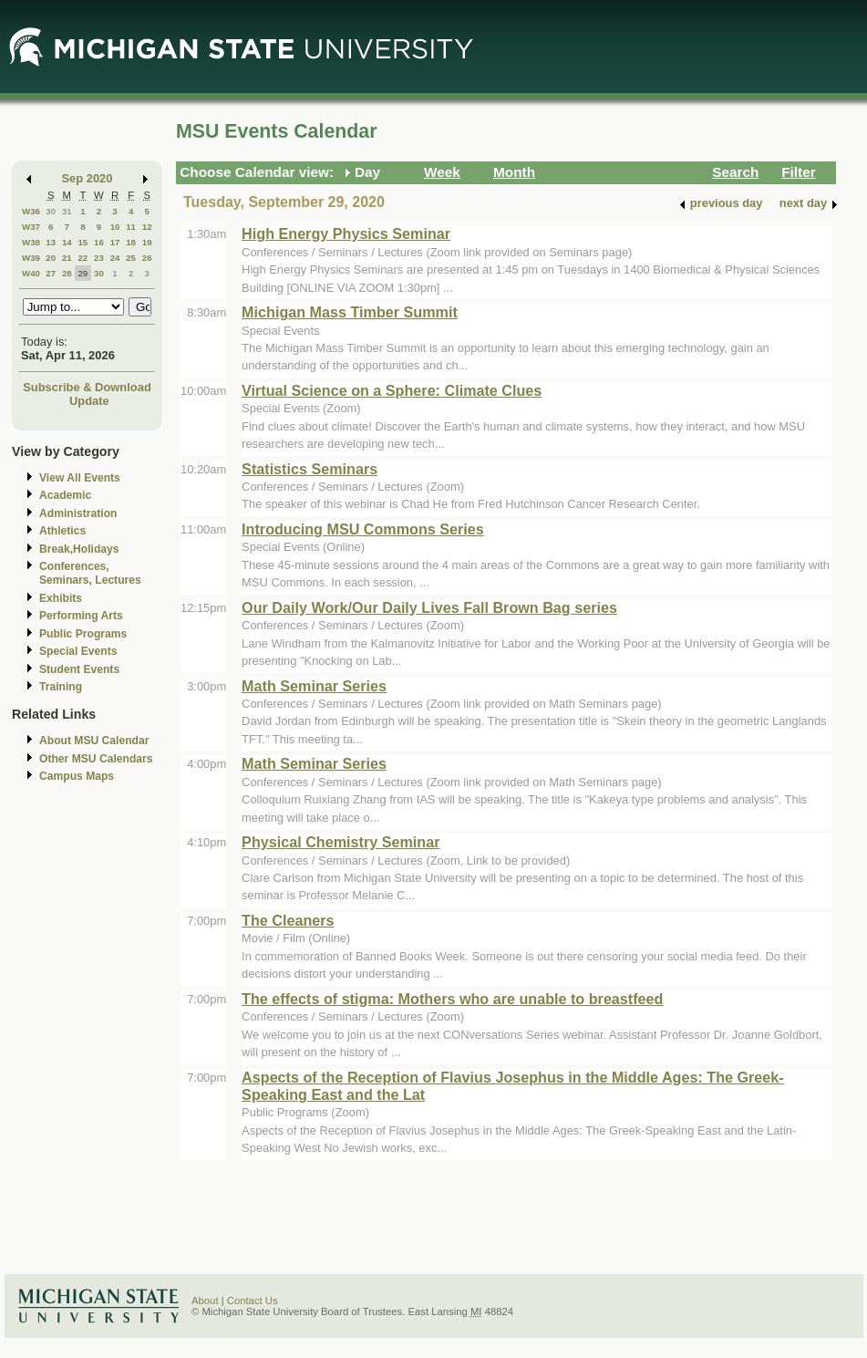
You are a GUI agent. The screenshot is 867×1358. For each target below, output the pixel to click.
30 (51, 211)
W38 (31, 242)
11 (131, 227)
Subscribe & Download (87, 387)
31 (67, 211)
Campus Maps (76, 776)
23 (99, 258)
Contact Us (252, 1300)
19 (147, 242)
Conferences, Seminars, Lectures (90, 573)
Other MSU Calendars (96, 758)
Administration (78, 513)
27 (51, 273)
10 (115, 227)
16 (99, 242)
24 (115, 258)
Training (60, 686)
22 (82, 258)
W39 (31, 258)
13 (51, 242)
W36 (31, 211)
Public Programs (83, 633)
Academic (65, 495)
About (205, 1300)
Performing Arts (81, 615)
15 (82, 242)
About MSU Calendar (94, 740)
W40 (31, 273)
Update (89, 401)
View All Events (79, 478)
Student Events (79, 669)
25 (131, 258)
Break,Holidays (79, 549)
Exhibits (60, 598)
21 (67, 258)
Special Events (78, 651)
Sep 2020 (87, 178)
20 (51, 258)
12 (147, 227)
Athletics (62, 530)
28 (67, 273)
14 (67, 242)
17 (115, 242)
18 (131, 242)
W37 (31, 227)
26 (147, 258)
